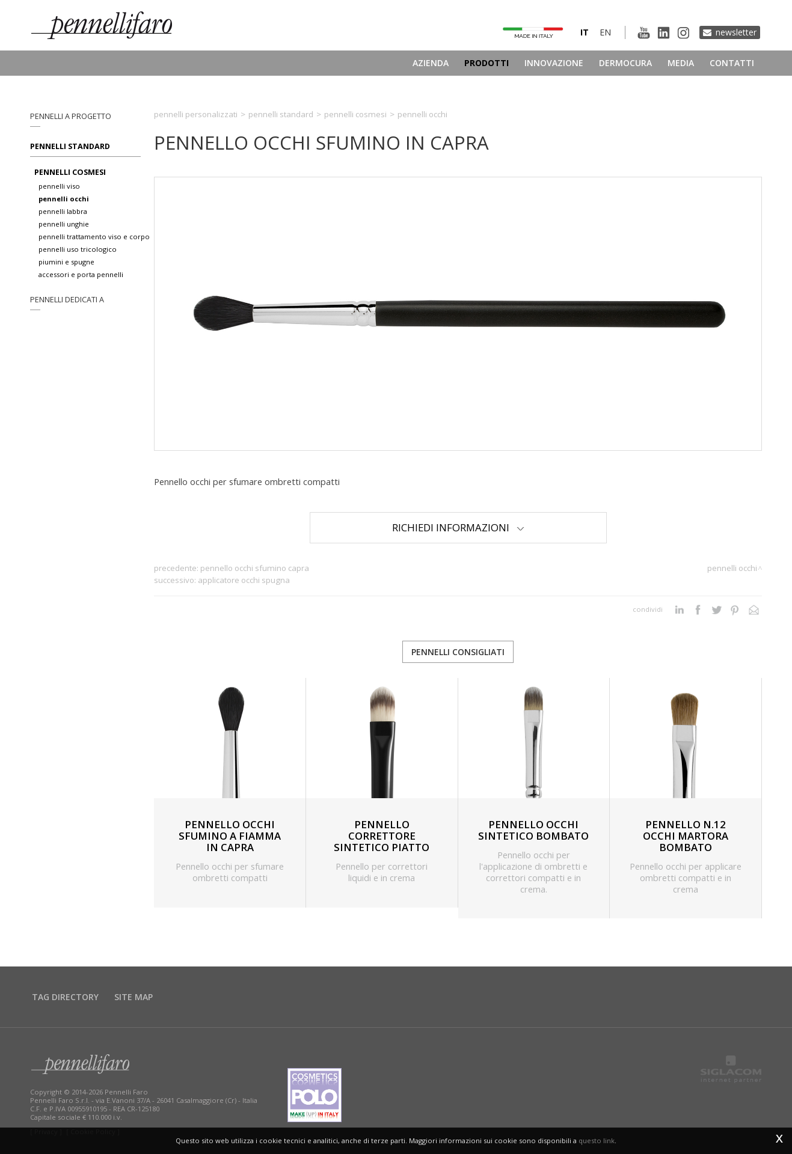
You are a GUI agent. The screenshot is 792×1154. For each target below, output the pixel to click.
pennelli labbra (62, 211)
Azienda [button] (431, 63)
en (605, 32)
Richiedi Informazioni (458, 527)
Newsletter (736, 32)
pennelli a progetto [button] (70, 116)
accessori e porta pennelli (80, 274)
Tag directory (65, 997)
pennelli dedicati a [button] (67, 300)
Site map (133, 997)
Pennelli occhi (422, 114)
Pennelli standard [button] (70, 146)
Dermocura (625, 63)
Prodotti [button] (486, 63)
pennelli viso (59, 186)
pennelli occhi (63, 198)
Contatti (732, 63)
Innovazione (553, 63)
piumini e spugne (66, 261)
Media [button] (681, 63)
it (584, 32)
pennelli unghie (63, 223)
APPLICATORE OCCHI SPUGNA (244, 580)
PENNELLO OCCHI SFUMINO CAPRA (254, 568)
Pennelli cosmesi (355, 114)
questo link (597, 1140)
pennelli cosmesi (70, 172)
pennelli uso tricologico (77, 249)
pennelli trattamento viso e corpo (94, 236)
